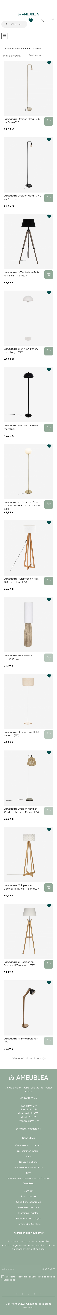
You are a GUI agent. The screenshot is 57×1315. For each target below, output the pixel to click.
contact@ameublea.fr (28, 1128)
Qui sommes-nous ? (28, 1150)
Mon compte (28, 1196)
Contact (28, 1190)
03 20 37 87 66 (28, 1098)
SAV (28, 1172)
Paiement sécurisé (28, 1207)
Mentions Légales (28, 1212)
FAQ (28, 1156)
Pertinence (42, 55)
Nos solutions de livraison (28, 1167)
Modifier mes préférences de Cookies (28, 1178)
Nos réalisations (28, 1161)
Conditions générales (28, 1201)
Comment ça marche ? (28, 1145)
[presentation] (24, 1264)
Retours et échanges (28, 1218)
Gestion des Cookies (28, 1223)
